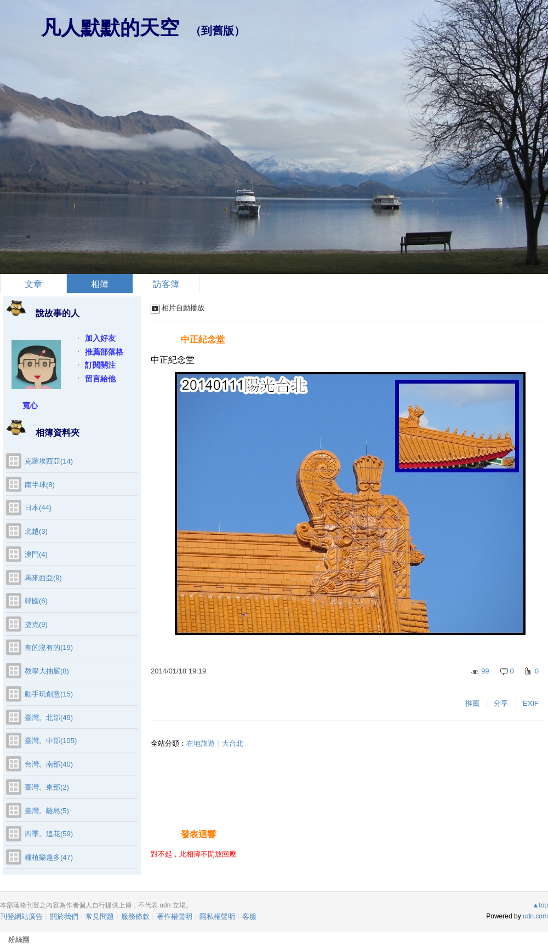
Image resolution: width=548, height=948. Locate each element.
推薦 (472, 703)
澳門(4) (36, 554)
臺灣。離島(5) (47, 811)
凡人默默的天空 (110, 27)
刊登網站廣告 (21, 916)
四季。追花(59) (49, 834)
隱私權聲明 (217, 916)
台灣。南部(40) (49, 764)
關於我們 (64, 916)
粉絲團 (19, 939)
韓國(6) (36, 601)
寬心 (30, 405)
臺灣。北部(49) (49, 717)
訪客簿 (166, 284)
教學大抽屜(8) (47, 671)
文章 (33, 284)
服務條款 (135, 916)
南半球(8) (40, 485)
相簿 (100, 284)
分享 (501, 703)
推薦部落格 (104, 351)
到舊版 (217, 31)
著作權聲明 (174, 916)
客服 (249, 916)
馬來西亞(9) (43, 578)
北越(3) (36, 531)
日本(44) (38, 508)
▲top (540, 905)
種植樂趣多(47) (49, 857)
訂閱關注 (100, 365)
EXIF (531, 703)
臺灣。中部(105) (51, 740)
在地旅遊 (200, 743)
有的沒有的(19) (49, 647)
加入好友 (100, 338)
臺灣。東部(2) (47, 787)
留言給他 (100, 378)
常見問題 (99, 916)
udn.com (535, 916)
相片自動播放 (183, 308)
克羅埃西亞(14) (49, 461)
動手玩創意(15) (49, 694)
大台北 (232, 743)
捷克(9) (36, 624)
